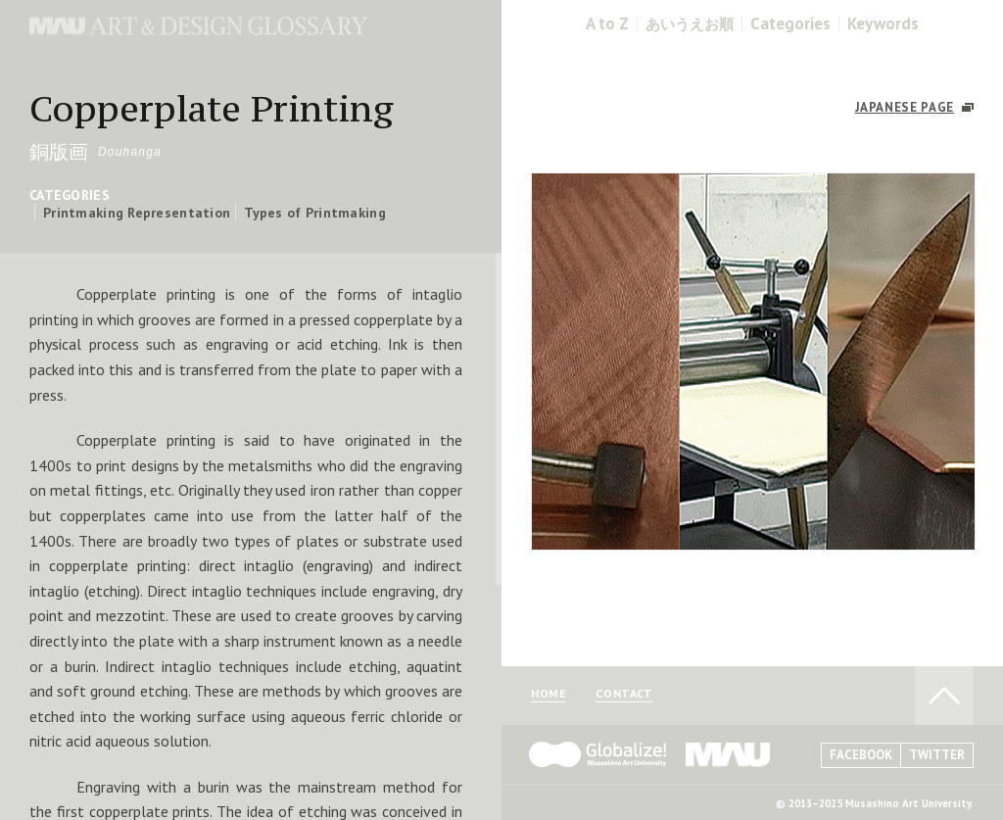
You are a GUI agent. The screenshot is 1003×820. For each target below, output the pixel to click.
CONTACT (624, 694)
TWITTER (937, 755)
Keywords (883, 24)
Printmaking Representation (136, 212)
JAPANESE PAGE (904, 107)
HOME (548, 694)
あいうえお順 (689, 24)
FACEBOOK (861, 755)
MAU (729, 754)
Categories (790, 24)
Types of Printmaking (315, 212)
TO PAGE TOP (944, 695)
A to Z (607, 24)
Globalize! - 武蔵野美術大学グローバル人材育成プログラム (597, 754)
